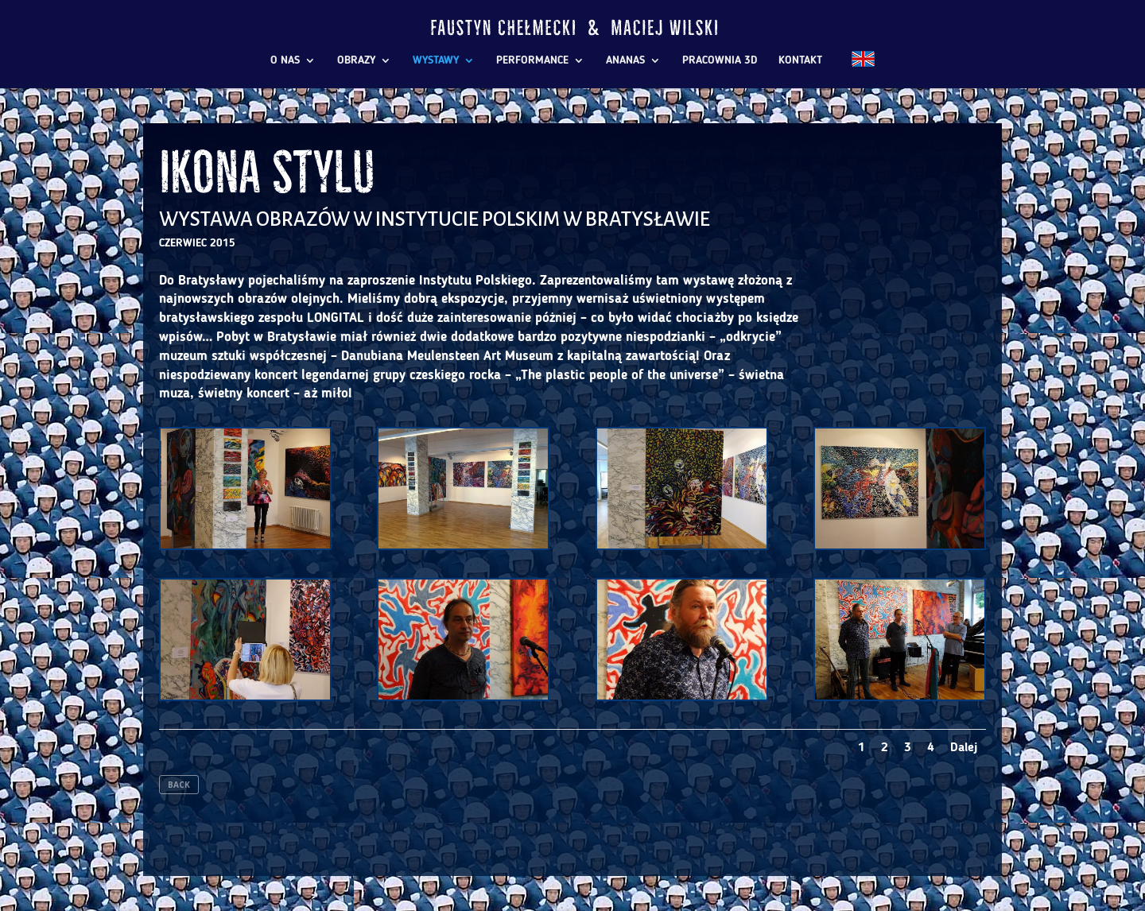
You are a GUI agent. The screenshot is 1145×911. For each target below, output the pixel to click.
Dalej (964, 748)
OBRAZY (356, 60)
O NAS (285, 60)
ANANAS (625, 60)
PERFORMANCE (532, 60)
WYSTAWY (436, 60)
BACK (179, 784)
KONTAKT (800, 60)
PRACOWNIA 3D (719, 60)
